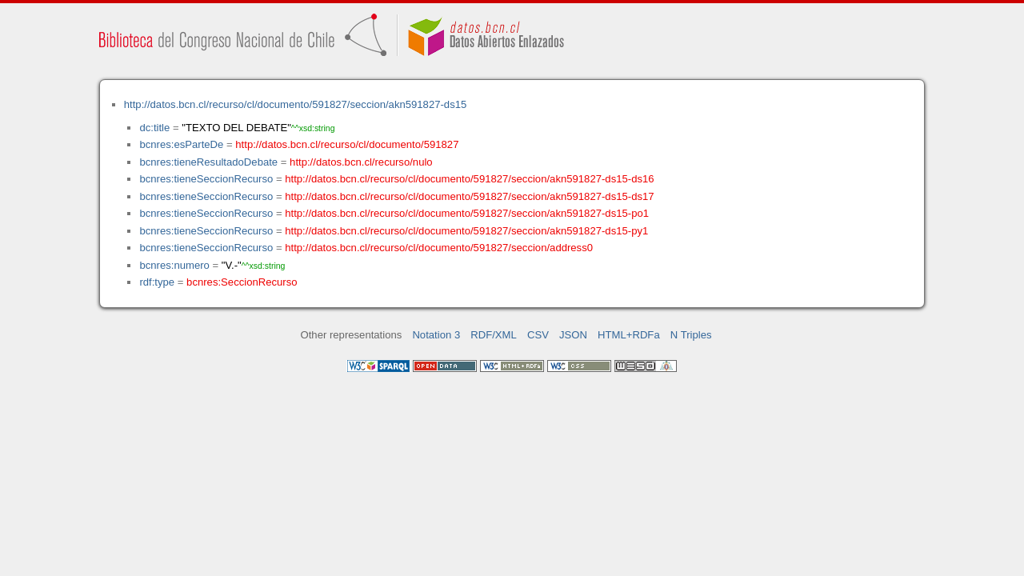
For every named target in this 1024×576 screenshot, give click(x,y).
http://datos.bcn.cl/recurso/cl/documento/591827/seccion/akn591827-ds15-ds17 (469, 196)
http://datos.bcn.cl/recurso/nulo (361, 162)
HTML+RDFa (629, 335)
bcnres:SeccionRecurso (241, 282)
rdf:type (156, 282)
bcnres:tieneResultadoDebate (208, 162)
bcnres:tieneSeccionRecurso (206, 179)
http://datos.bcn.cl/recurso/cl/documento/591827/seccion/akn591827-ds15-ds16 (469, 179)
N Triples (691, 335)
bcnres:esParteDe (181, 144)
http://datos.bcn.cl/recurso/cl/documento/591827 (346, 144)
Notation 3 (436, 335)
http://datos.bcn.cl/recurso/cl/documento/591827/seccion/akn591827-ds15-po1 (467, 213)
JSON (573, 335)
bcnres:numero (174, 265)
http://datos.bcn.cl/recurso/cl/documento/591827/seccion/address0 (439, 248)
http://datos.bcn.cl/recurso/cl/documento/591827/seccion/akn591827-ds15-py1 (466, 231)
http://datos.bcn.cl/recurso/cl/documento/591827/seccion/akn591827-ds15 (295, 104)
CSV (538, 335)
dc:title (154, 128)
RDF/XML (493, 335)
